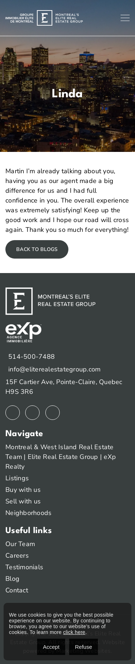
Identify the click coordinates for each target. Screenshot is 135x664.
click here (74, 632)
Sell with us (23, 501)
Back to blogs (37, 249)
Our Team (20, 544)
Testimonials (24, 567)
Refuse (83, 647)
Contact (16, 590)
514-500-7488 (31, 356)
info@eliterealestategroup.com (54, 369)
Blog (12, 578)
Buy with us (23, 489)
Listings (17, 478)
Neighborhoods (28, 512)
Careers (17, 555)
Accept (51, 647)
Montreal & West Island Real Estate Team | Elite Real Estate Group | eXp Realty (60, 457)
